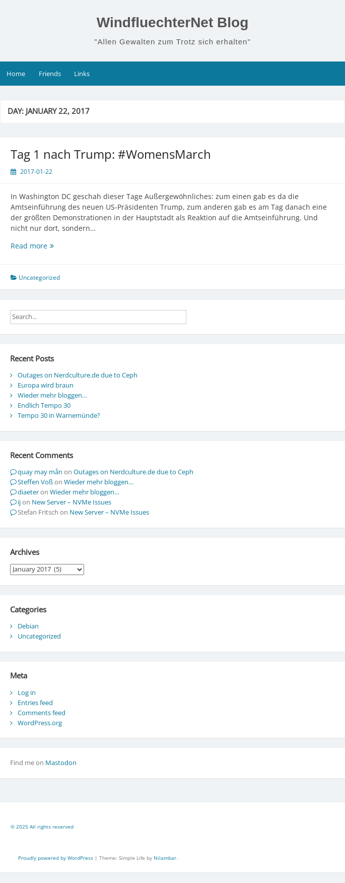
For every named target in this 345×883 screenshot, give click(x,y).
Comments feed (41, 712)
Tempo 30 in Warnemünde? (59, 415)
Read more (56, 245)
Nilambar (165, 857)
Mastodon (61, 762)
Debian (28, 625)
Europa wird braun (46, 385)
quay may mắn (40, 471)
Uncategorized (39, 636)
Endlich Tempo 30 (44, 405)
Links (82, 73)
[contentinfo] (172, 828)
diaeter (28, 491)
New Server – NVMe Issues (71, 502)
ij (19, 502)
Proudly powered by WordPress (56, 857)
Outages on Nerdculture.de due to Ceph (77, 375)
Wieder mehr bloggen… (52, 395)
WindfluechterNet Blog (173, 22)
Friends (50, 73)
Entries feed (35, 702)
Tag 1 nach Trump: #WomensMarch (111, 154)
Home (16, 73)
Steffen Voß (35, 481)
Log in (27, 692)
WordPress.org (40, 722)
